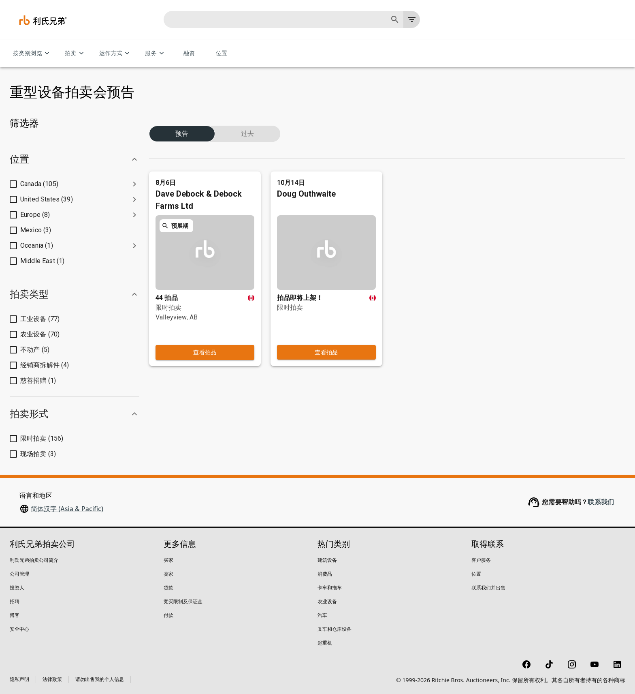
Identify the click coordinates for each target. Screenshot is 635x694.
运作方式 (116, 53)
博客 (14, 615)
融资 (189, 53)
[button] (74, 159)
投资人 (17, 587)
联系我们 (601, 502)
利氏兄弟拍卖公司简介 (34, 560)
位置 (221, 53)
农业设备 (327, 601)
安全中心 (19, 628)
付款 (168, 615)
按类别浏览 (32, 53)
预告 (182, 124)
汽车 (322, 615)
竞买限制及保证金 (183, 601)
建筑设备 (327, 560)
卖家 (168, 573)
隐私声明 (19, 679)
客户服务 (481, 560)
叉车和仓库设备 (335, 628)
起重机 (325, 642)
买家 (168, 560)
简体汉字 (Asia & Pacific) (67, 508)
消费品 (325, 573)
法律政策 (52, 679)
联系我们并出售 (488, 587)
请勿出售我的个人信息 (99, 679)
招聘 (14, 601)
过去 (247, 124)
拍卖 (75, 53)
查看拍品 (205, 336)
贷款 (168, 587)
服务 (156, 53)
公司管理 (19, 573)
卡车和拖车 (330, 587)
